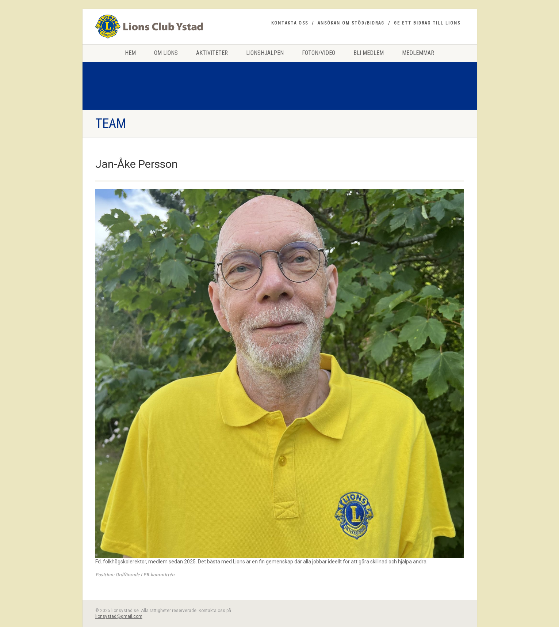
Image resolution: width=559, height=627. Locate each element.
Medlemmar (418, 52)
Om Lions (166, 52)
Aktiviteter (212, 52)
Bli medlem (368, 52)
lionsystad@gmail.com (118, 616)
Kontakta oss (289, 23)
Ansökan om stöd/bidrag (351, 23)
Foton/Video (318, 52)
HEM (130, 52)
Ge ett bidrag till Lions (427, 23)
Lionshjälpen (265, 52)
